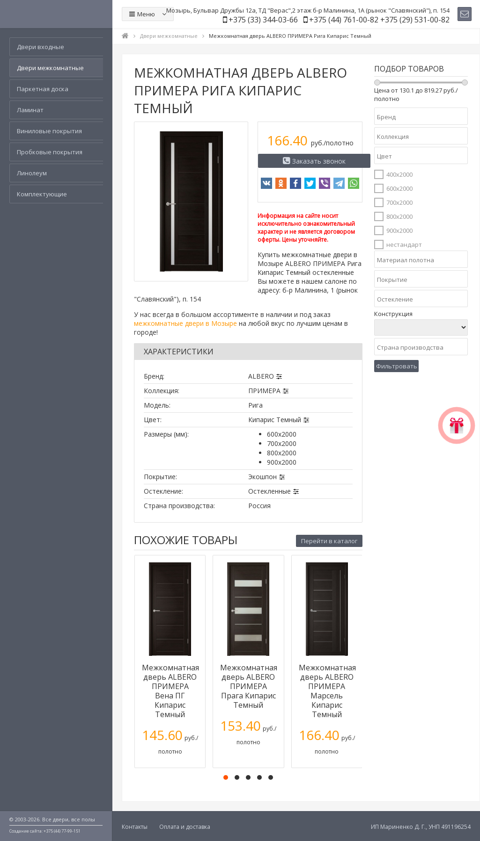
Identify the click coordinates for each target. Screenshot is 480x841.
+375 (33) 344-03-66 (263, 19)
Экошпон (262, 476)
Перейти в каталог (329, 541)
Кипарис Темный (274, 419)
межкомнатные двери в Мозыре (185, 323)
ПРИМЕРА (264, 390)
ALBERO (261, 376)
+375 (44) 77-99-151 (62, 831)
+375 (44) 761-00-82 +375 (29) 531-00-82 (379, 19)
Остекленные (269, 491)
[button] (225, 777)
